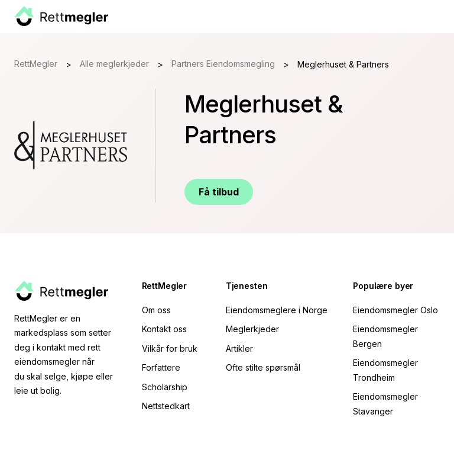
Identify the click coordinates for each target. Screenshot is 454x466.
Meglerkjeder (252, 329)
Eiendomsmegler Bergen (385, 336)
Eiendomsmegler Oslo (395, 310)
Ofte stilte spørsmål (263, 367)
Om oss (156, 310)
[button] (437, 16)
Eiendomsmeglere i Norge (276, 310)
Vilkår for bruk (169, 348)
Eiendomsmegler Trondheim (385, 370)
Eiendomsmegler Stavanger (385, 403)
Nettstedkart (166, 406)
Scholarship (164, 387)
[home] (61, 16)
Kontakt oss (164, 329)
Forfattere (161, 367)
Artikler (239, 348)
